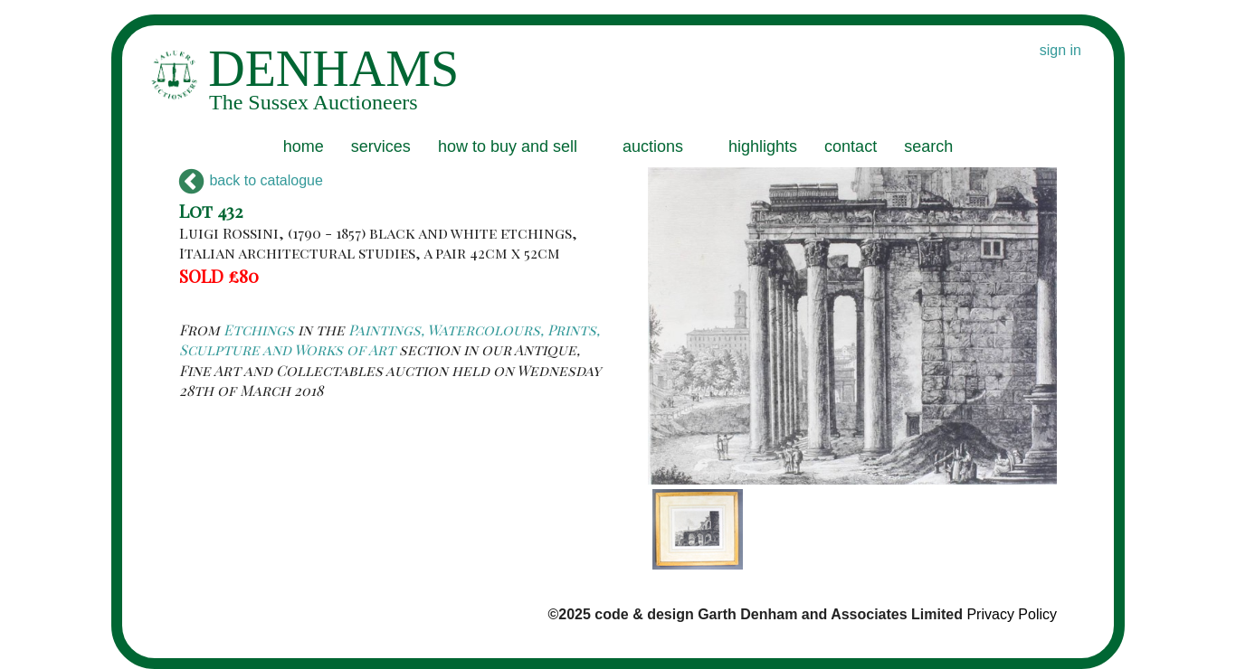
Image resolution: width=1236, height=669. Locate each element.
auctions (653, 146)
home (303, 146)
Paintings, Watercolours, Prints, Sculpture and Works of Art (389, 339)
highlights (762, 146)
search (928, 146)
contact (850, 146)
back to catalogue (251, 180)
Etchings (258, 329)
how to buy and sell (507, 146)
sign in (1060, 50)
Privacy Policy (1011, 614)
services (381, 146)
